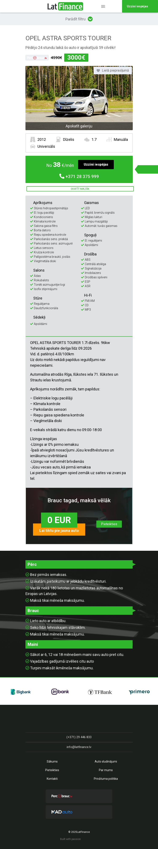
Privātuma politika (106, 778)
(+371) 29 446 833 (79, 737)
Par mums (106, 770)
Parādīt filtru (79, 18)
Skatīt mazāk (80, 188)
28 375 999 (79, 176)
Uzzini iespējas (96, 164)
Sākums (52, 761)
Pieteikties (109, 524)
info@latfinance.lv (79, 747)
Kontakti (52, 778)
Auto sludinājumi (106, 761)
